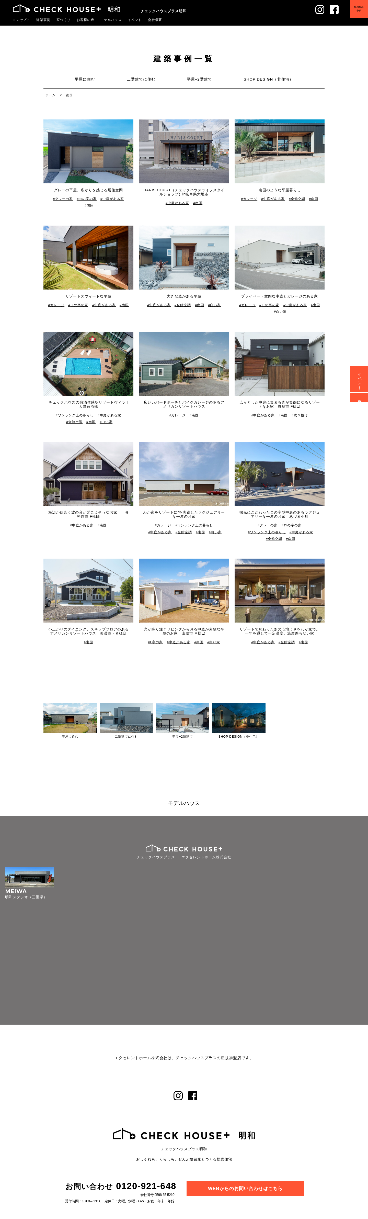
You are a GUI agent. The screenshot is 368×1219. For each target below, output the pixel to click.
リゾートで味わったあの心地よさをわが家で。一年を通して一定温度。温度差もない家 (279, 631)
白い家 (215, 305)
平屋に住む (85, 79)
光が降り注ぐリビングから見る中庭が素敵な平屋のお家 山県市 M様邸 (184, 631)
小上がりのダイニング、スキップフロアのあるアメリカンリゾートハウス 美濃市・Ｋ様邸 (88, 631)
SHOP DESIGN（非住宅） (268, 79)
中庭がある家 (113, 199)
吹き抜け (301, 415)
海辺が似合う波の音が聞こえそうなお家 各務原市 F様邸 (88, 514)
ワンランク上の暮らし (76, 415)
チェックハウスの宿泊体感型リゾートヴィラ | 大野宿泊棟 (88, 404)
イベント (135, 20)
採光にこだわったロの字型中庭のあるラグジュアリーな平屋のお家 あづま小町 (279, 514)
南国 (90, 206)
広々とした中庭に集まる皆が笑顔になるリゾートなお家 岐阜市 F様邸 (279, 404)
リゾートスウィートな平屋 (88, 296)
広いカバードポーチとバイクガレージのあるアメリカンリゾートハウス (184, 404)
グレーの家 (64, 199)
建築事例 (43, 20)
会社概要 (155, 20)
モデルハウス (111, 20)
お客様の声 (85, 20)
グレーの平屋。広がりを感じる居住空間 (88, 190)
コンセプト (21, 20)
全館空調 (298, 199)
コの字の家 (88, 199)
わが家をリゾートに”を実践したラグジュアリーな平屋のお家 (184, 514)
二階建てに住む (140, 79)
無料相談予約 (355, 12)
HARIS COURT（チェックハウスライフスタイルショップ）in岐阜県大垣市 (183, 192)
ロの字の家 (79, 305)
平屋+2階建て (199, 79)
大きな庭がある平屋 (184, 296)
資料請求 (360, 397)
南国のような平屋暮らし (280, 190)
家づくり (64, 20)
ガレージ (250, 199)
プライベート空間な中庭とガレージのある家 (279, 296)
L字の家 (156, 642)
